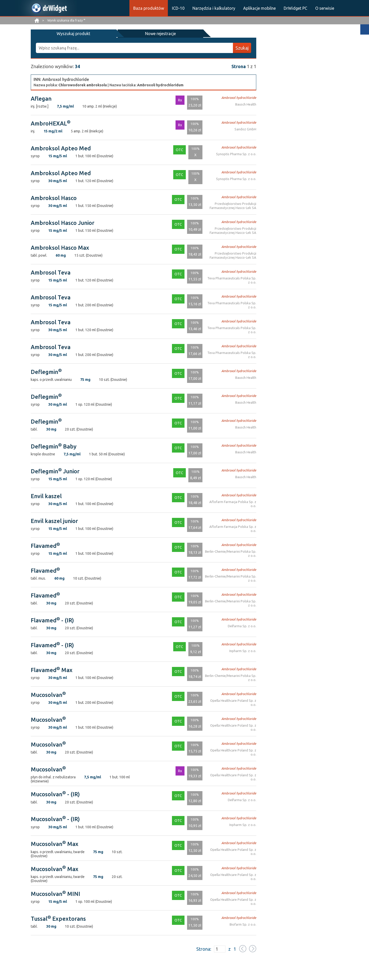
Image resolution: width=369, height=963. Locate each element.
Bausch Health (246, 104)
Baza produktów (148, 8)
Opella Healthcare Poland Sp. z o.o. (231, 700)
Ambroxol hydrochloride (239, 97)
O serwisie (324, 8)
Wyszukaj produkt (56, 33)
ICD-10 (178, 8)
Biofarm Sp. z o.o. (243, 924)
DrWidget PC (295, 8)
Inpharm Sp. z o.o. (243, 650)
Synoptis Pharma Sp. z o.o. (237, 153)
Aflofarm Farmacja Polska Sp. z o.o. (230, 501)
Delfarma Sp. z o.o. (242, 625)
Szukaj (242, 47)
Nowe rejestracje (109, 33)
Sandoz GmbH (246, 128)
